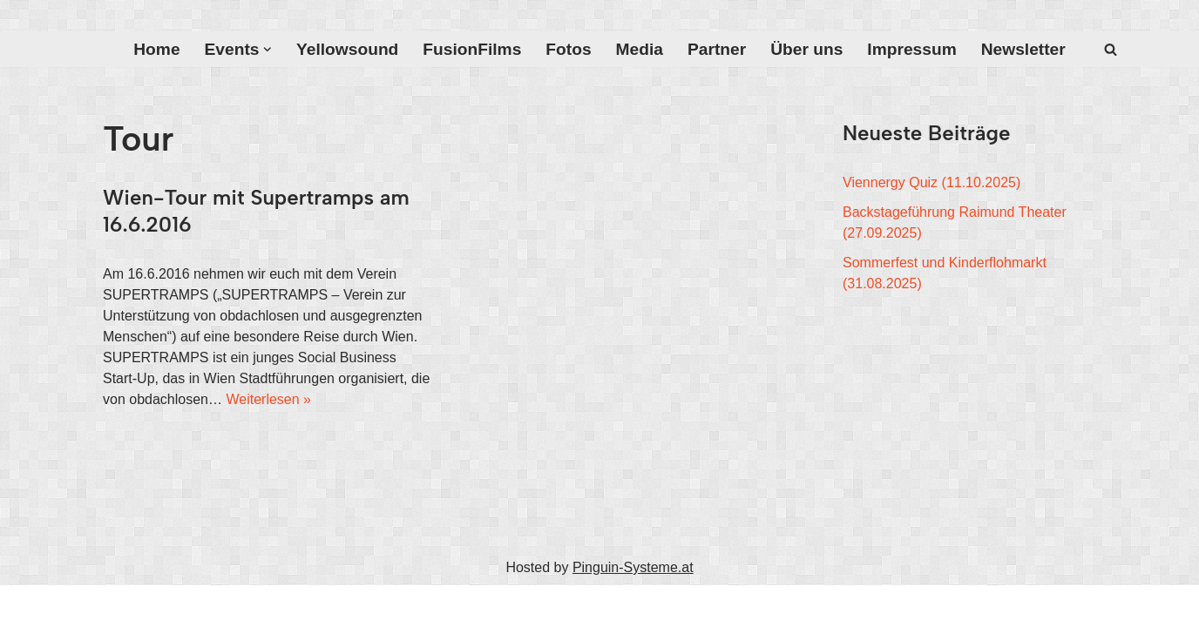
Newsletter (1023, 49)
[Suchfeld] (1110, 49)
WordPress (278, 605)
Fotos (568, 49)
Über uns (806, 49)
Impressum (911, 49)
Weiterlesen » (268, 399)
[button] (267, 49)
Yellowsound (347, 49)
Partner (717, 49)
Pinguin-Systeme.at (633, 567)
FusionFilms (472, 49)
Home (156, 49)
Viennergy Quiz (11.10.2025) (931, 182)
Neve (119, 605)
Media (639, 49)
